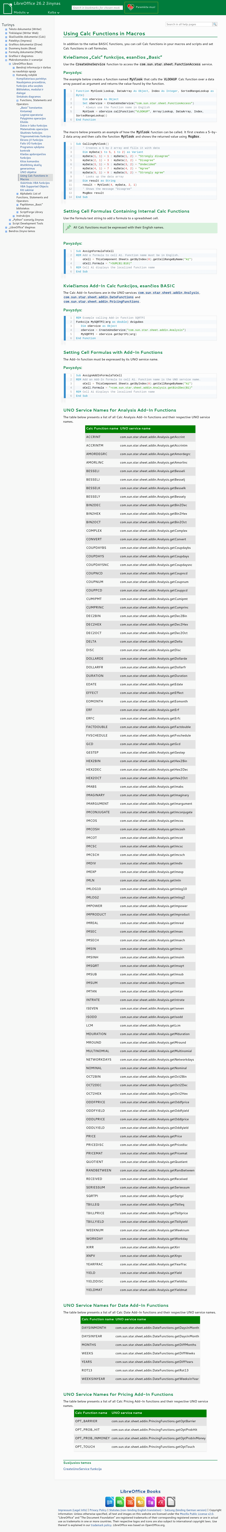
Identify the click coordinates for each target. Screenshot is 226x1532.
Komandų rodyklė (26, 75)
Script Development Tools (27, 223)
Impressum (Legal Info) (72, 1508)
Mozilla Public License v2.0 (196, 1512)
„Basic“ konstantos (31, 107)
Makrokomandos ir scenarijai (26, 60)
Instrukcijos (23, 216)
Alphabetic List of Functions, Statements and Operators (32, 197)
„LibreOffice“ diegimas (22, 227)
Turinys (8, 24)
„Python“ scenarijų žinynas (28, 219)
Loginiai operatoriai (31, 115)
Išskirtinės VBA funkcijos (35, 183)
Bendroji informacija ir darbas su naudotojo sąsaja (32, 69)
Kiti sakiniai (27, 190)
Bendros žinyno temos (22, 231)
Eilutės (24, 122)
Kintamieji (26, 111)
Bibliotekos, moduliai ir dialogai (29, 91)
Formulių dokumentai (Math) (26, 52)
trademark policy (101, 1523)
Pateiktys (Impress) (20, 40)
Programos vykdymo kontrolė (32, 148)
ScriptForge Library (31, 212)
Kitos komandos (29, 161)
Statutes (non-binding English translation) (135, 1508)
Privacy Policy (98, 1508)
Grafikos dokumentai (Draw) (25, 44)
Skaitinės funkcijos (31, 133)
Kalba (52, 12)
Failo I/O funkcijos (31, 143)
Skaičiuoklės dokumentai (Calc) (27, 37)
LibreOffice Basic (22, 63)
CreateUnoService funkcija (82, 1467)
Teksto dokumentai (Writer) (25, 29)
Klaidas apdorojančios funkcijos (33, 156)
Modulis (20, 12)
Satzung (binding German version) (186, 1508)
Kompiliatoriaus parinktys (31, 78)
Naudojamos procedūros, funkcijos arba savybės (31, 84)
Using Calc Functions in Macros (34, 177)
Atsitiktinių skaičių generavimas (31, 166)
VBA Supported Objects (34, 186)
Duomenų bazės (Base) (22, 48)
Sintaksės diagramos (28, 96)
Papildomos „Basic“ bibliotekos (29, 206)
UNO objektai (28, 172)
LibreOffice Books (140, 1489)
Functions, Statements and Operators (34, 102)
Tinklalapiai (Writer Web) (23, 33)
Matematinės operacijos (34, 129)
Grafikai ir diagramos (21, 56)
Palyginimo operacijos (33, 118)
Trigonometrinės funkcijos (35, 136)
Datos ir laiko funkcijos (33, 125)
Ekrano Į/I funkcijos (31, 140)
